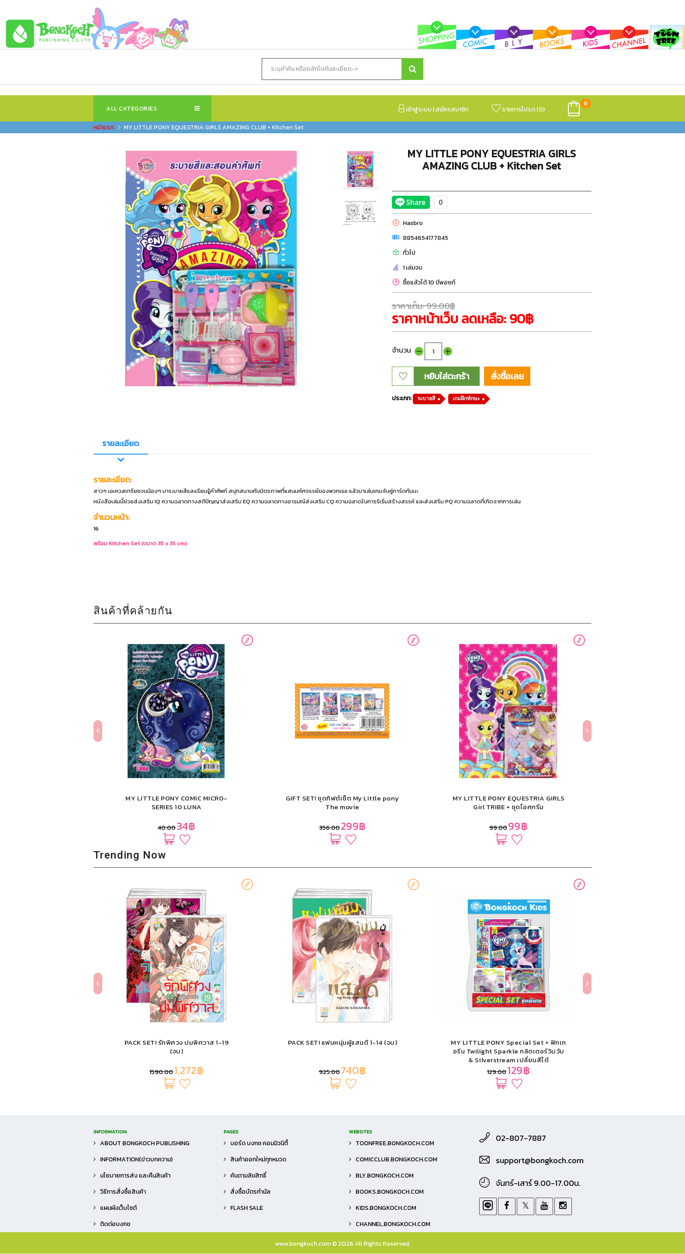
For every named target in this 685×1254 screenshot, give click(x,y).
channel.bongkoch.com (393, 1224)
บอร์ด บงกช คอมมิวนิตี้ (259, 1143)
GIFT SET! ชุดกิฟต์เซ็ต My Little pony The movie (342, 802)
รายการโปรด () (518, 109)
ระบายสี (426, 398)
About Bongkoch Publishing (145, 1143)
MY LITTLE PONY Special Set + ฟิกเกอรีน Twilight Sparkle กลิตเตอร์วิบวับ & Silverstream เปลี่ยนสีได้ (508, 1051)
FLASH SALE (246, 1208)
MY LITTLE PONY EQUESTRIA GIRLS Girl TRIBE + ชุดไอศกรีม (509, 802)
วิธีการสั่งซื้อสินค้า (123, 1192)
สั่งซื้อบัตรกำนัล (250, 1192)
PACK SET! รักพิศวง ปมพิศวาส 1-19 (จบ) (177, 1047)
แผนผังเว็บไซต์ (118, 1208)
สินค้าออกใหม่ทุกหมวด (258, 1159)
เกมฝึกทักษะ (466, 398)
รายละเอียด (120, 443)
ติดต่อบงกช (115, 1224)
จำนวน (401, 350)
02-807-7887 (521, 1138)
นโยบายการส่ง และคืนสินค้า (135, 1176)
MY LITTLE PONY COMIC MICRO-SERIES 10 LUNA (176, 802)
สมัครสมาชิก (452, 109)
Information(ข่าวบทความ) (136, 1159)
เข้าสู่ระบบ (415, 109)
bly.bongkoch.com (385, 1176)
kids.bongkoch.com (386, 1208)
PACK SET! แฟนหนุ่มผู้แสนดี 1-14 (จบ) (343, 1043)
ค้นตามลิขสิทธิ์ (248, 1176)
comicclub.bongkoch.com (396, 1159)
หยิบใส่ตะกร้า (446, 376)
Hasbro (413, 223)
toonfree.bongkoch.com (395, 1143)
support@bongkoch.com (540, 1161)
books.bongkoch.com (390, 1192)
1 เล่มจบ (412, 267)
